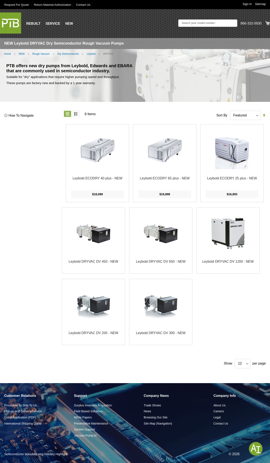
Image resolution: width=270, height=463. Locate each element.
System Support (84, 429)
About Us (219, 405)
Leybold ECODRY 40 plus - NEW (97, 178)
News (147, 411)
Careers (218, 411)
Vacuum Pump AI (85, 435)
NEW (69, 23)
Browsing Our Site (155, 417)
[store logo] (10, 22)
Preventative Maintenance (91, 423)
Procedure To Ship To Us (20, 405)
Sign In (247, 4)
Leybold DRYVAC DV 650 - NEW (160, 261)
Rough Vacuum (41, 53)
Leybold (91, 53)
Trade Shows (152, 405)
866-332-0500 (251, 23)
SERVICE (53, 23)
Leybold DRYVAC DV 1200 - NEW (228, 261)
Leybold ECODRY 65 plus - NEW (165, 178)
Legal (217, 417)
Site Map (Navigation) (158, 423)
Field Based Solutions (88, 411)
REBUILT (33, 23)
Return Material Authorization (54, 4)
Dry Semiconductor (68, 53)
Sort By (221, 115)
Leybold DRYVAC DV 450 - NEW (93, 261)
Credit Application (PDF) (20, 417)
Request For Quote (16, 4)
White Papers (83, 417)
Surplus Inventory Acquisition (93, 405)
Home (7, 53)
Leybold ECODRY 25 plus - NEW (232, 178)
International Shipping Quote (23, 423)
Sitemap (260, 4)
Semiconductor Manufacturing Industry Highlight (35, 454)
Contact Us (85, 4)
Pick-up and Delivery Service (23, 411)
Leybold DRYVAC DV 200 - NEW (93, 333)
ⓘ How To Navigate (19, 115)
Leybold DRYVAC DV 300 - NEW (160, 333)
